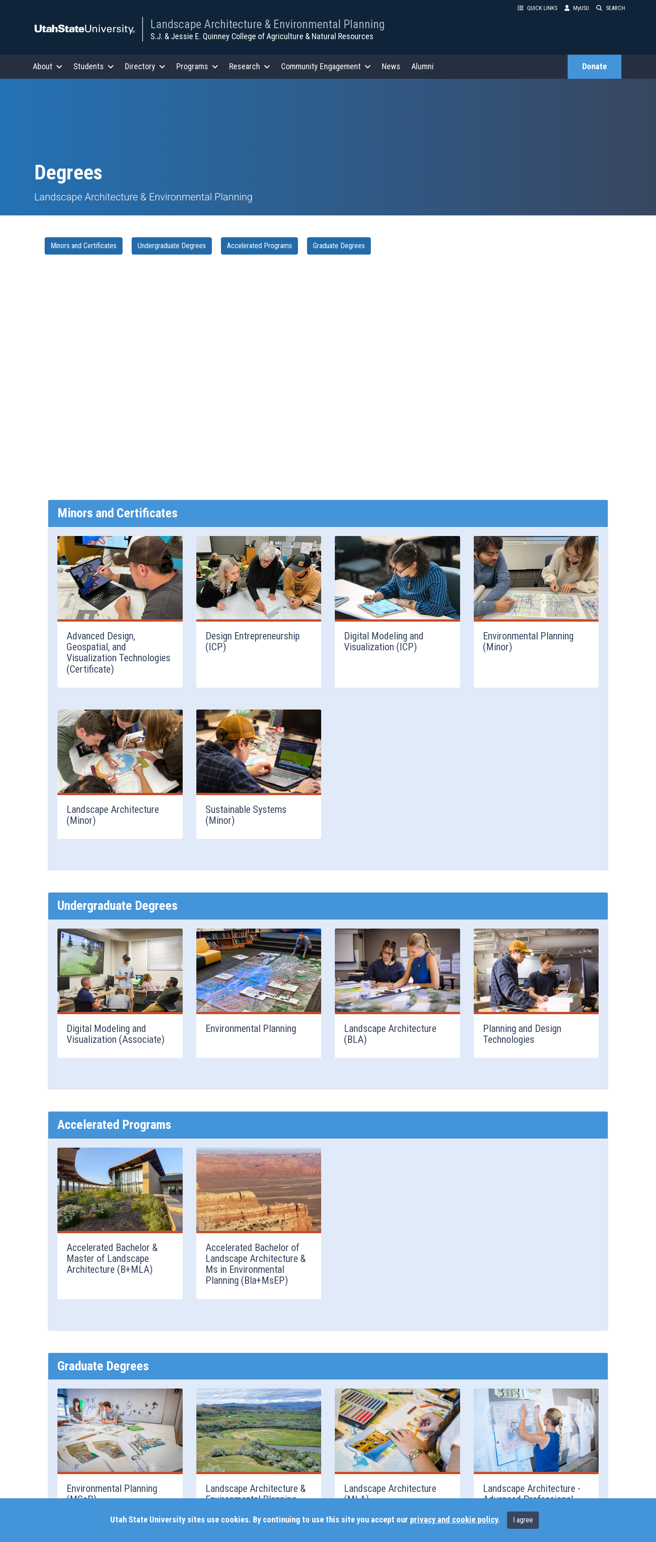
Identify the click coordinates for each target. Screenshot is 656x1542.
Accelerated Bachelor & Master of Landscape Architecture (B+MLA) (112, 1258)
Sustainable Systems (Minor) (246, 815)
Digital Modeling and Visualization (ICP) (384, 641)
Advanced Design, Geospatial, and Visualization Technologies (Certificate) (118, 652)
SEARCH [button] (610, 8)
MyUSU (576, 8)
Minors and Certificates (84, 245)
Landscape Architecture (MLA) (390, 1494)
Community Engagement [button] (326, 66)
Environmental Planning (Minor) (528, 641)
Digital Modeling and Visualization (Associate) (115, 1034)
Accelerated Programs (259, 245)
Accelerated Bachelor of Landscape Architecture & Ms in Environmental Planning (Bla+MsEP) (255, 1264)
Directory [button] (145, 66)
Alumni (422, 66)
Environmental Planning (250, 1028)
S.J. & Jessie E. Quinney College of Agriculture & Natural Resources (262, 36)
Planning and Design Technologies (522, 1034)
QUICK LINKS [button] (537, 8)
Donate (594, 66)
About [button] (47, 66)
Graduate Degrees (339, 245)
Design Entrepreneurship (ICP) (252, 641)
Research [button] (249, 66)
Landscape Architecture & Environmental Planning (267, 24)
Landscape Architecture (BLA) (390, 1034)
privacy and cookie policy (453, 1520)
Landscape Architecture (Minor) (113, 815)
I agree (523, 1520)
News (391, 66)
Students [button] (93, 66)
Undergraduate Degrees (172, 245)
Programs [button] (197, 66)
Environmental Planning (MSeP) (112, 1494)
